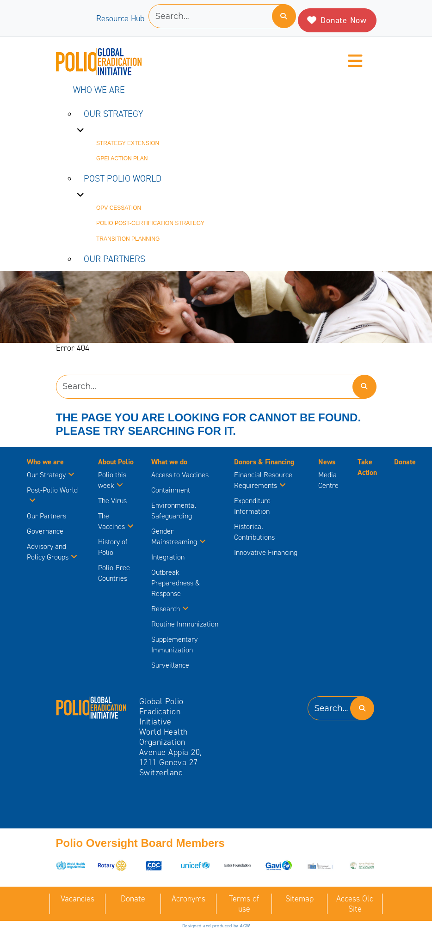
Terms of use (244, 903)
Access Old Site (355, 903)
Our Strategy (113, 114)
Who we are (99, 90)
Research (170, 609)
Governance (45, 531)
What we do (169, 462)
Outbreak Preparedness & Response (175, 582)
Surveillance (170, 665)
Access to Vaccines (180, 475)
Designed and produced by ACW (216, 926)
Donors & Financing (264, 462)
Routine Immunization (184, 624)
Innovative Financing (265, 552)
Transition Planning (128, 239)
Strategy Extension (127, 143)
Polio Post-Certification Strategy (150, 223)
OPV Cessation (118, 208)
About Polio (116, 462)
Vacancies (77, 898)
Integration (168, 557)
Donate (405, 462)
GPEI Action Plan (122, 158)
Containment (170, 490)
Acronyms (188, 898)
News (326, 462)
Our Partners (114, 259)
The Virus (112, 500)
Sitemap (299, 898)
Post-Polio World (122, 178)
